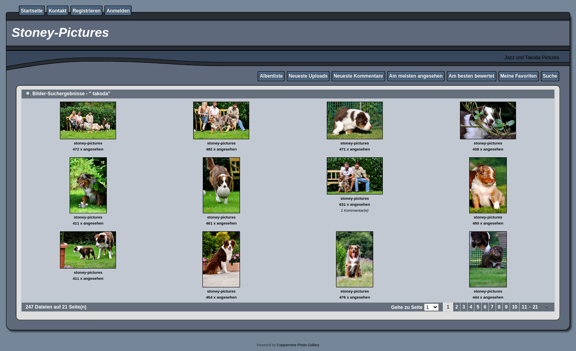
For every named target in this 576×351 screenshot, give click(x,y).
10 (514, 307)
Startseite (32, 11)
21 (535, 307)
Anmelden (118, 11)
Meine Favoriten (518, 76)
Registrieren (86, 11)
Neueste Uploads (308, 76)
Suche (550, 76)
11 (524, 307)
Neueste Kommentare (358, 76)
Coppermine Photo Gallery (298, 345)
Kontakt (58, 11)
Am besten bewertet (471, 76)
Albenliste (271, 76)
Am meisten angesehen (416, 76)
